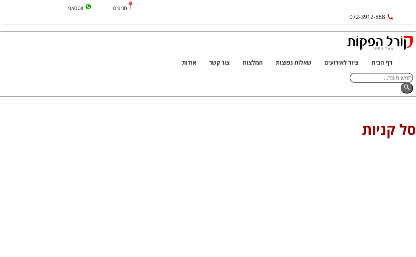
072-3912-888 (371, 17)
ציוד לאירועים (341, 62)
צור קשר (219, 62)
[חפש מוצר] (381, 78)
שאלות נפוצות (293, 62)
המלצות (253, 62)
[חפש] (407, 88)
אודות (189, 62)
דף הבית (381, 62)
